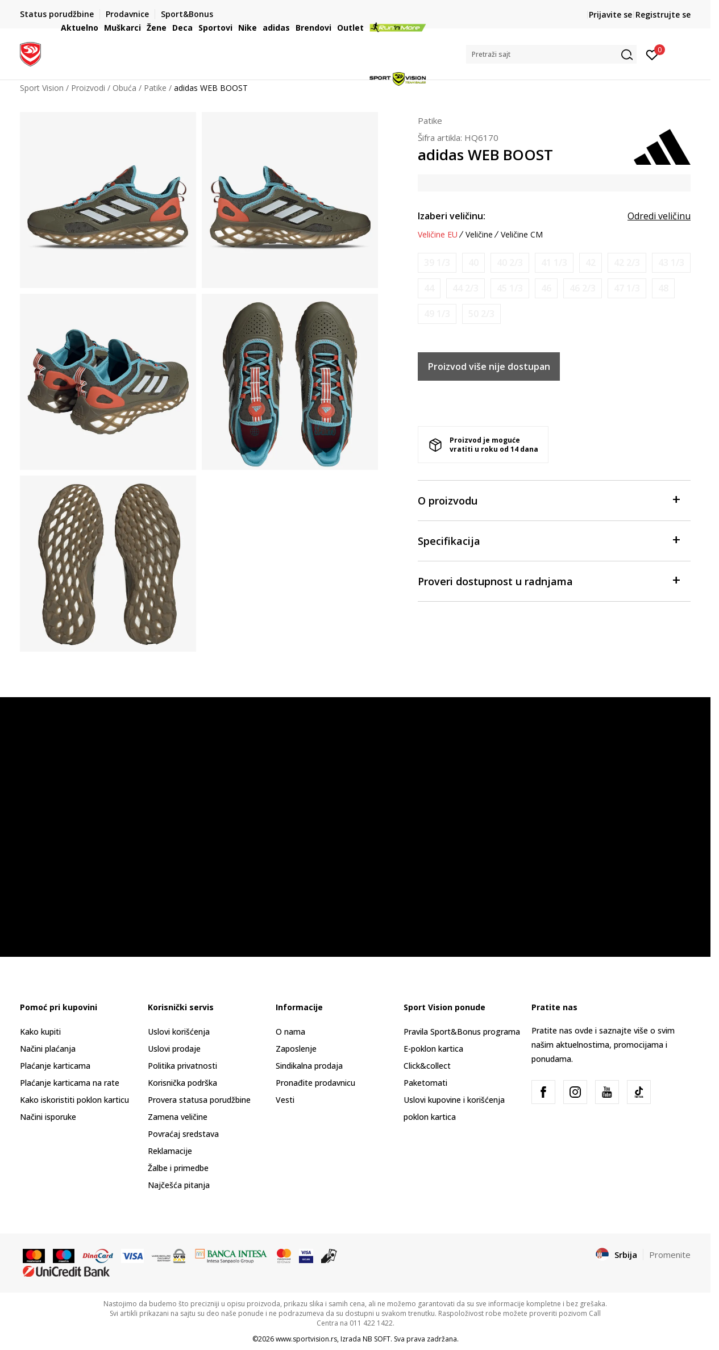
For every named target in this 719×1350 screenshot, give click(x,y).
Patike (430, 120)
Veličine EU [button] (438, 234)
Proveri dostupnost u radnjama (548, 580)
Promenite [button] (670, 1254)
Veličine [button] (479, 234)
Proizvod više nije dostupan (489, 366)
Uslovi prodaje (174, 1048)
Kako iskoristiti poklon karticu (74, 1099)
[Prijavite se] (652, 54)
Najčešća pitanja (179, 1185)
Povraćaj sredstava (183, 1133)
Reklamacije (170, 1150)
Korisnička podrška (182, 1082)
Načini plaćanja (48, 1048)
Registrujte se (663, 14)
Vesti (285, 1099)
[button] (551, 54)
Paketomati (425, 1082)
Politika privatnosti (182, 1065)
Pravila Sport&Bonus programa (462, 1031)
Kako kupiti (40, 1031)
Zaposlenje (296, 1048)
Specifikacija (548, 540)
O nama (290, 1031)
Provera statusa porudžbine (199, 1099)
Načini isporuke (48, 1116)
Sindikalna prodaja (309, 1065)
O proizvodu (548, 499)
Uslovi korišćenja (179, 1031)
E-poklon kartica (433, 1048)
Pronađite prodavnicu (315, 1082)
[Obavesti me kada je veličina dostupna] (437, 263)
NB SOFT (376, 1339)
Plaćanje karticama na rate (69, 1082)
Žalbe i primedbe (178, 1167)
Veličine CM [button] (522, 234)
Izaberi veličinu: (451, 216)
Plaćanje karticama (55, 1065)
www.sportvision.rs (306, 1339)
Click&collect (427, 1065)
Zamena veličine (177, 1116)
